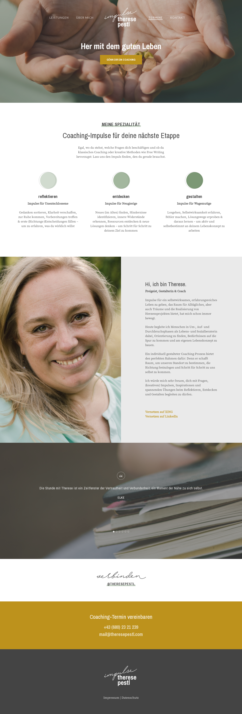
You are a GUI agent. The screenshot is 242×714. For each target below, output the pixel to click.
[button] (121, 59)
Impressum (111, 697)
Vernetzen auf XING (159, 412)
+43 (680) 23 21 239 (121, 627)
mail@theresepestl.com (121, 634)
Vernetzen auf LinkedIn (161, 416)
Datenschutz (130, 697)
